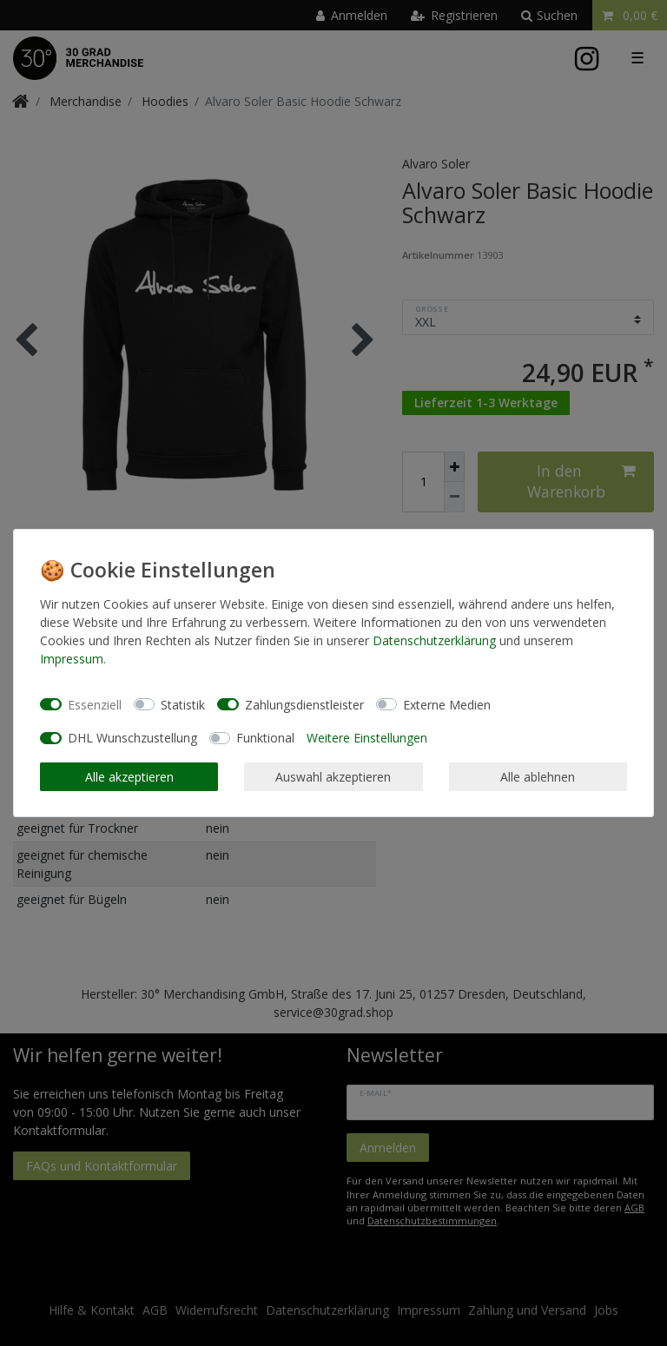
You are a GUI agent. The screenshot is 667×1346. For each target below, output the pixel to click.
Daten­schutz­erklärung (434, 640)
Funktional (265, 737)
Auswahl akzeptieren (333, 777)
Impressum (71, 658)
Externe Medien (447, 704)
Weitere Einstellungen (367, 737)
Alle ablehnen (537, 777)
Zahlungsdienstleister (304, 704)
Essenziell (95, 704)
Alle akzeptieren (129, 777)
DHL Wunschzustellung (132, 737)
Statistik (183, 704)
